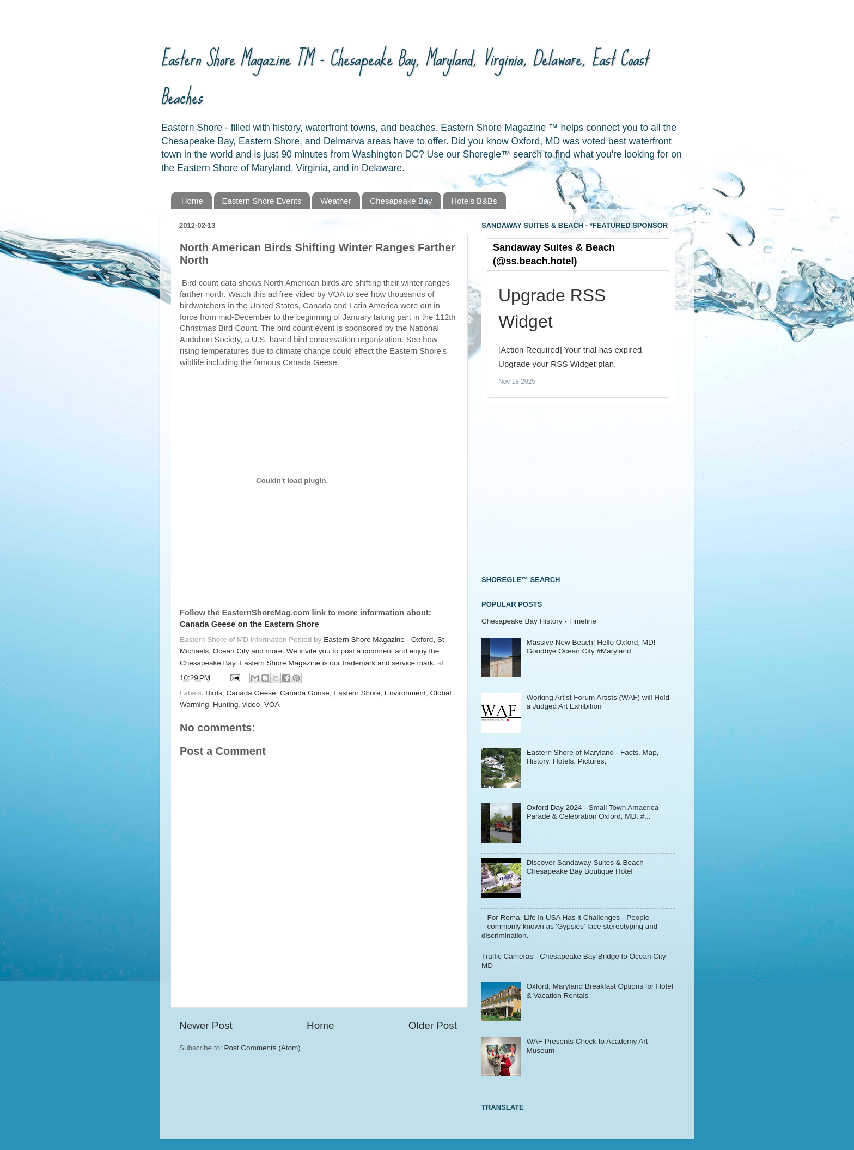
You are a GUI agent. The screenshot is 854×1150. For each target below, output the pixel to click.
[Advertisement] (563, 488)
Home (192, 200)
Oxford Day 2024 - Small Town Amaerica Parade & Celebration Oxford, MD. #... (592, 811)
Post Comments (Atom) (262, 1048)
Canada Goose (305, 693)
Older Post (432, 1025)
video (251, 704)
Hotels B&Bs (474, 200)
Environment (405, 693)
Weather (335, 200)
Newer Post (206, 1025)
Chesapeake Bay (401, 200)
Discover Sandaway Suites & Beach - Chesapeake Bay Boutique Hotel (587, 866)
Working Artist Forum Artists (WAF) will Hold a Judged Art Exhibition (597, 701)
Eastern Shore (356, 693)
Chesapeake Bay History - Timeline (538, 621)
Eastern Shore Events (262, 200)
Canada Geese (251, 693)
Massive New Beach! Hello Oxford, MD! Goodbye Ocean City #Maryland (590, 646)
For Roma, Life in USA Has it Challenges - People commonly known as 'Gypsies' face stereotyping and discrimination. (569, 926)
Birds (213, 693)
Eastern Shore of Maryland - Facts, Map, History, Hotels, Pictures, (592, 756)
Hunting (226, 704)
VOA (272, 704)
